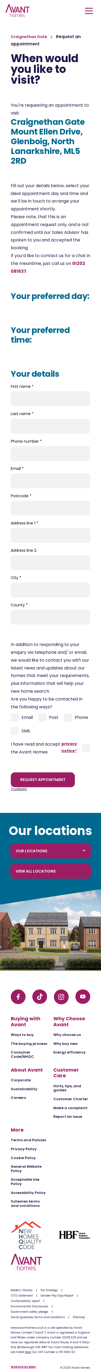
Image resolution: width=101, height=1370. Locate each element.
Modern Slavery (22, 1290)
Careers (18, 1097)
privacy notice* (69, 747)
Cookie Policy (23, 1157)
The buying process (29, 1043)
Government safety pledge (29, 1312)
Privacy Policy (24, 1149)
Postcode (21, 496)
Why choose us (67, 1034)
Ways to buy (22, 1034)
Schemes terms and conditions (25, 1203)
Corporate (21, 1080)
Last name (22, 414)
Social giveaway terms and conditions (38, 1317)
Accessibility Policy (28, 1192)
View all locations (36, 871)
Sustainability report (25, 1301)
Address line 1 (24, 523)
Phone (76, 717)
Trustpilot (19, 789)
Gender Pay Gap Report (57, 1296)
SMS (20, 731)
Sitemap (79, 1317)
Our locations (51, 851)
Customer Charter (70, 1099)
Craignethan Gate (29, 36)
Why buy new (65, 1043)
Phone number (26, 441)
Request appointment (42, 779)
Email (17, 468)
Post (48, 717)
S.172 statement (22, 1296)
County (19, 605)
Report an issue (67, 1116)
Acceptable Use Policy (25, 1181)
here (28, 1352)
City (16, 577)
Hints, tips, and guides (67, 1088)
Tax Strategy (49, 1290)
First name (22, 386)
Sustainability (24, 1089)
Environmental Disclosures (29, 1306)
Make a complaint (70, 1107)
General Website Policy (26, 1168)
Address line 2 (23, 550)
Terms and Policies (28, 1140)
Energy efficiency (69, 1052)
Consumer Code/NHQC (22, 1054)
